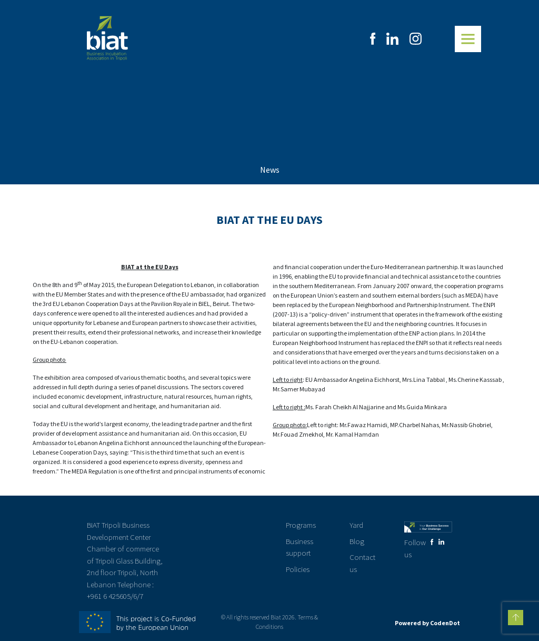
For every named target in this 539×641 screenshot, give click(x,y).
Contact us (362, 563)
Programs (301, 525)
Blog (357, 541)
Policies (298, 569)
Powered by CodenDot (427, 623)
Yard (356, 525)
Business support (299, 547)
